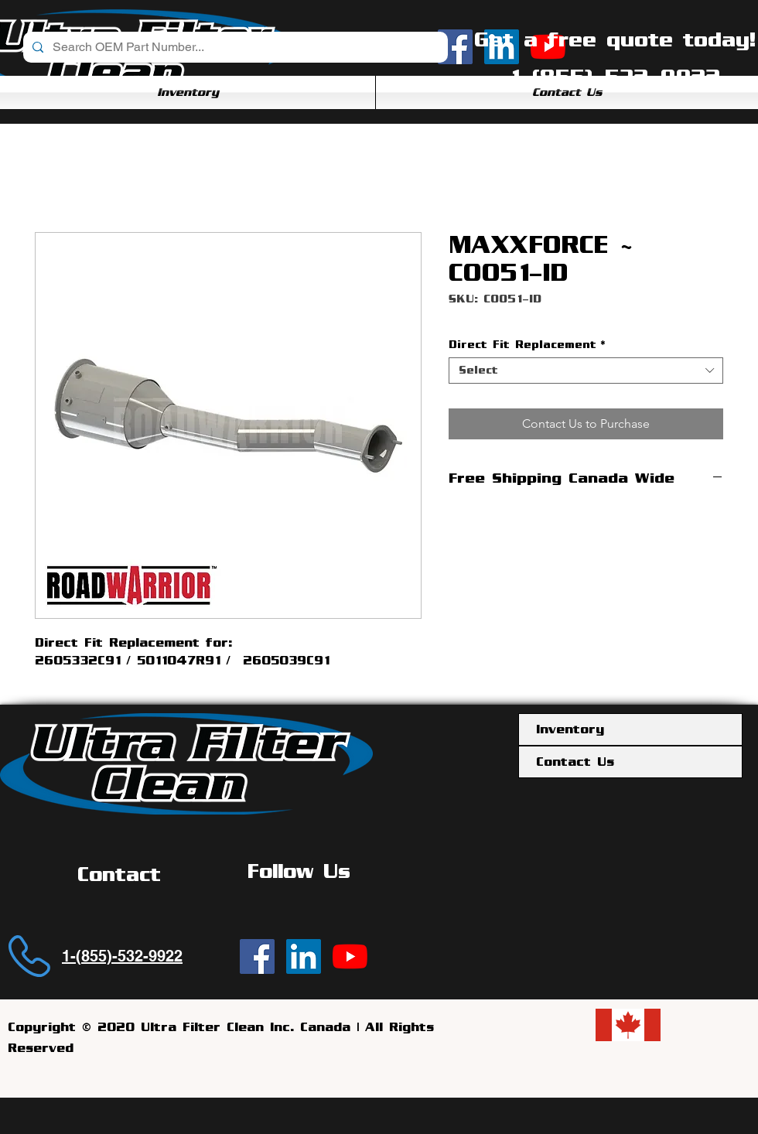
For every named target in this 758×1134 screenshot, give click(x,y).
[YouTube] (350, 956)
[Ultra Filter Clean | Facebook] (257, 956)
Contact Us (575, 762)
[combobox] (586, 370)
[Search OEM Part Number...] (234, 47)
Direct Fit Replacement (527, 344)
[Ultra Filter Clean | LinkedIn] (303, 956)
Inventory (570, 729)
